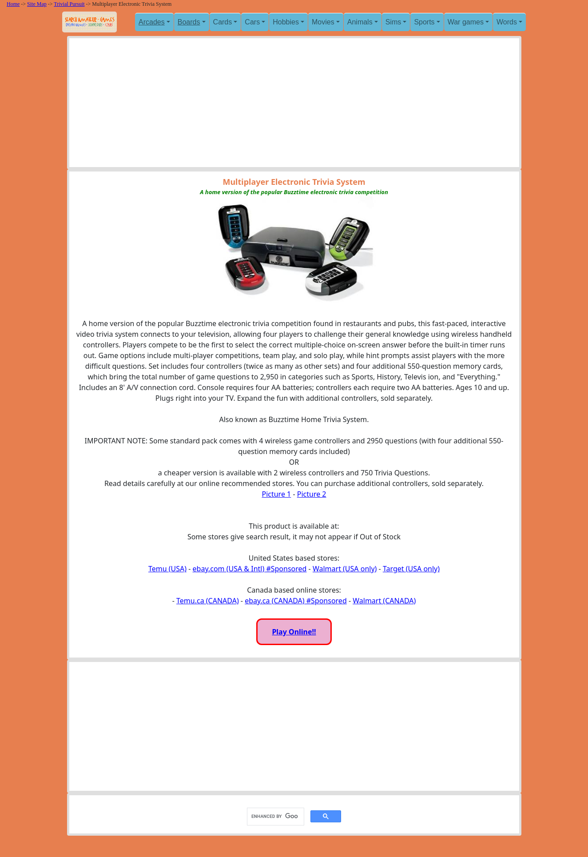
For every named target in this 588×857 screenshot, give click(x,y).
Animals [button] (360, 22)
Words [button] (507, 22)
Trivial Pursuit (69, 4)
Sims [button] (393, 22)
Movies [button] (323, 22)
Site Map (37, 4)
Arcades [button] (152, 22)
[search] (274, 816)
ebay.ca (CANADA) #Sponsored (296, 601)
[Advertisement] (294, 105)
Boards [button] (189, 22)
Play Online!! (294, 632)
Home (13, 4)
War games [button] (466, 22)
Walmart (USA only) (345, 569)
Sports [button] (424, 22)
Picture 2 (311, 494)
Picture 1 (276, 494)
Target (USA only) (411, 569)
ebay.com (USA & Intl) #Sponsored (250, 569)
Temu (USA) (167, 569)
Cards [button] (222, 22)
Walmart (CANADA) (384, 601)
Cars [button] (252, 22)
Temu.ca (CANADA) (207, 601)
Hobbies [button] (286, 22)
